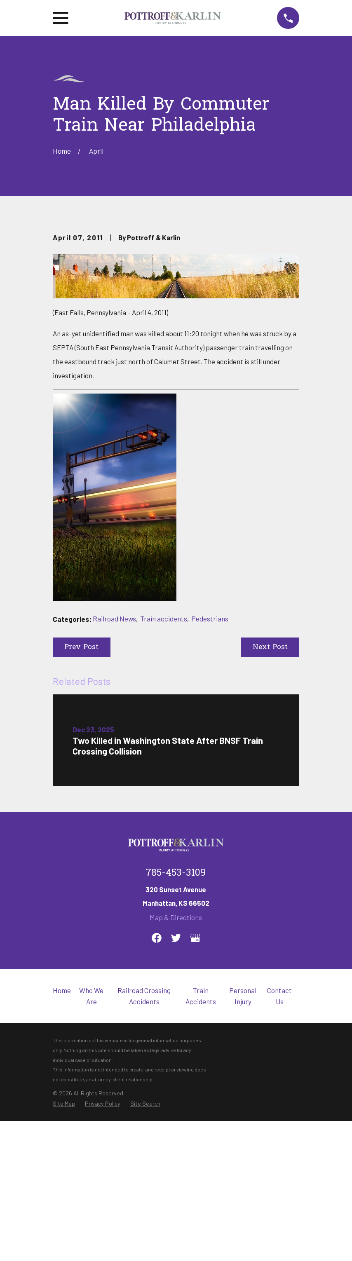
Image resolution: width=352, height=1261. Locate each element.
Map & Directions (176, 1057)
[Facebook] (157, 1078)
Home (62, 1130)
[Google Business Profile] (195, 1078)
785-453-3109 (176, 1013)
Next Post (270, 787)
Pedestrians (209, 759)
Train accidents (163, 759)
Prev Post (81, 787)
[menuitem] (64, 1244)
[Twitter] (176, 1078)
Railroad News (114, 759)
